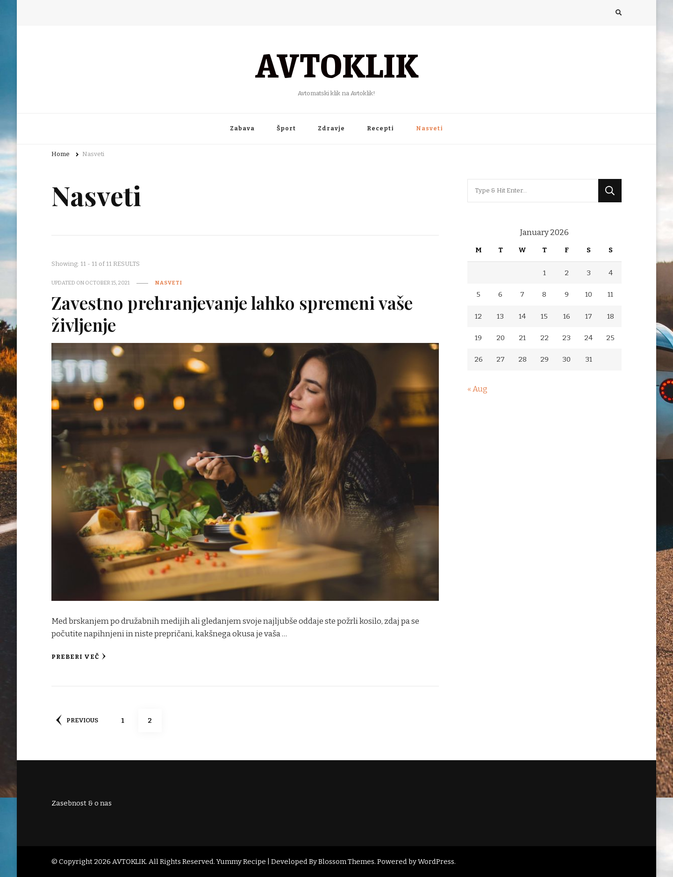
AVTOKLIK (336, 64)
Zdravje (331, 128)
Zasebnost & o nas (81, 803)
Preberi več (78, 657)
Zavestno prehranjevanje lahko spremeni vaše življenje (233, 313)
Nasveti (429, 128)
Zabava (242, 128)
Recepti (380, 128)
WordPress (436, 861)
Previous (77, 720)
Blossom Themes (346, 861)
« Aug (477, 389)
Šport (286, 128)
